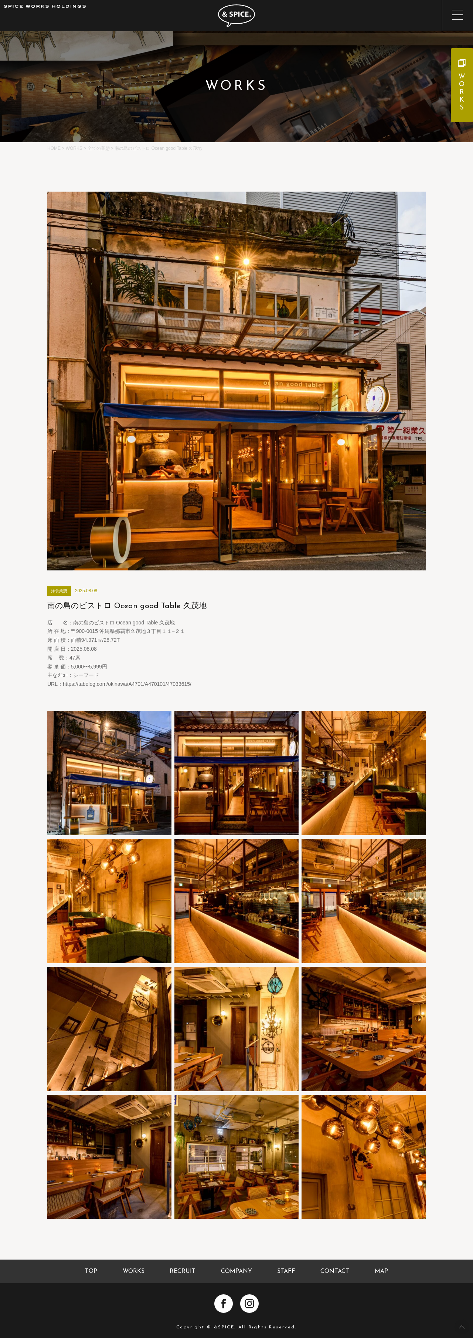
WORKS (133, 1271)
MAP (381, 1271)
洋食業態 (59, 591)
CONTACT (334, 1271)
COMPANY (236, 1271)
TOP (91, 1271)
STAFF (286, 1271)
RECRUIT (182, 1271)
